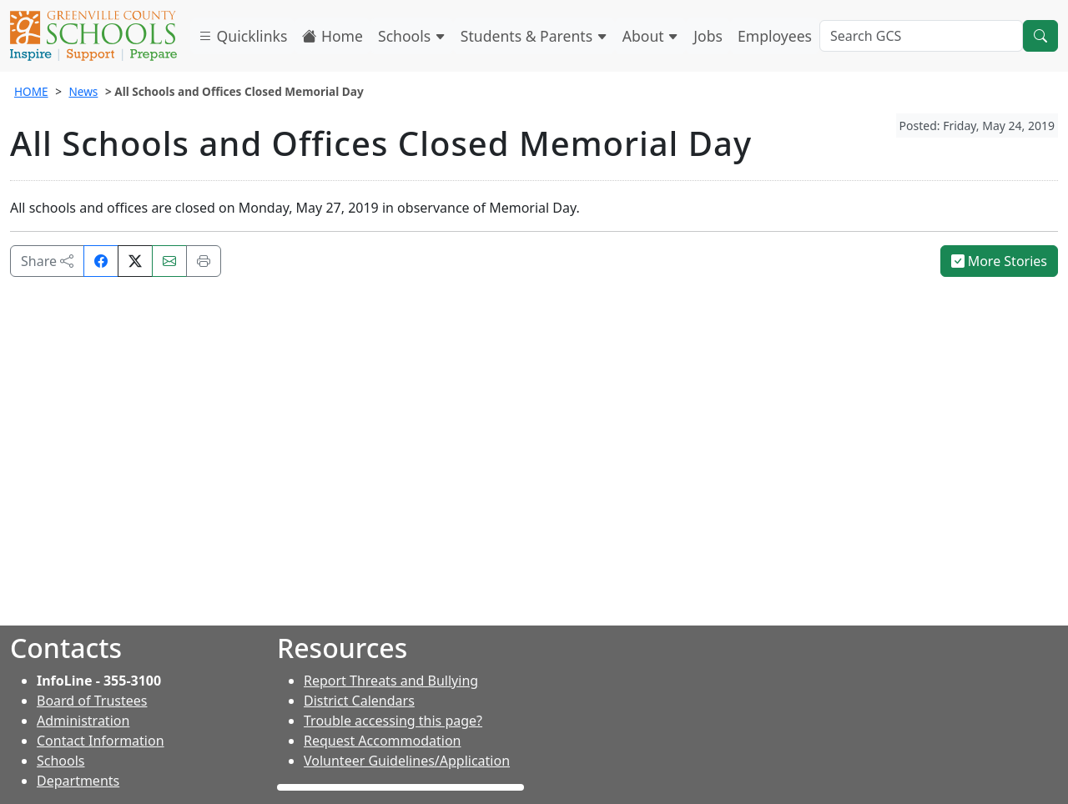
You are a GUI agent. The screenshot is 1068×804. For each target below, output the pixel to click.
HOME (31, 91)
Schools (412, 36)
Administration (83, 720)
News (83, 91)
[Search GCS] (921, 36)
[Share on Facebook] (100, 261)
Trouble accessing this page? (393, 720)
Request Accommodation (382, 740)
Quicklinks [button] (242, 36)
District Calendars (359, 700)
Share (47, 261)
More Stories (999, 261)
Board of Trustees (92, 700)
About (650, 36)
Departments (78, 780)
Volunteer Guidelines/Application (407, 760)
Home (332, 36)
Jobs (708, 36)
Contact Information (100, 740)
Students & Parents (534, 36)
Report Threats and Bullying (391, 680)
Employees (775, 36)
